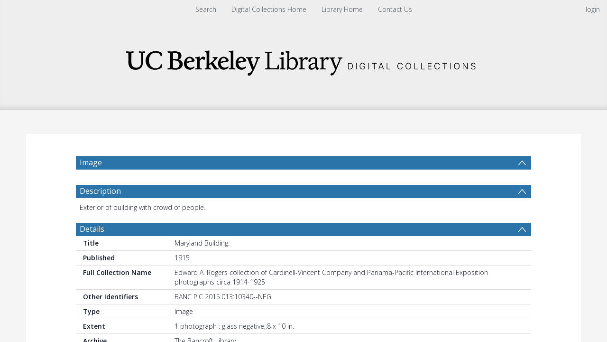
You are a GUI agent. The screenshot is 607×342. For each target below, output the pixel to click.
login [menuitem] (593, 9)
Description (100, 195)
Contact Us (395, 9)
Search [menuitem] (205, 9)
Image (91, 162)
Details (92, 233)
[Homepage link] (303, 60)
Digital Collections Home (268, 9)
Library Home (342, 9)
